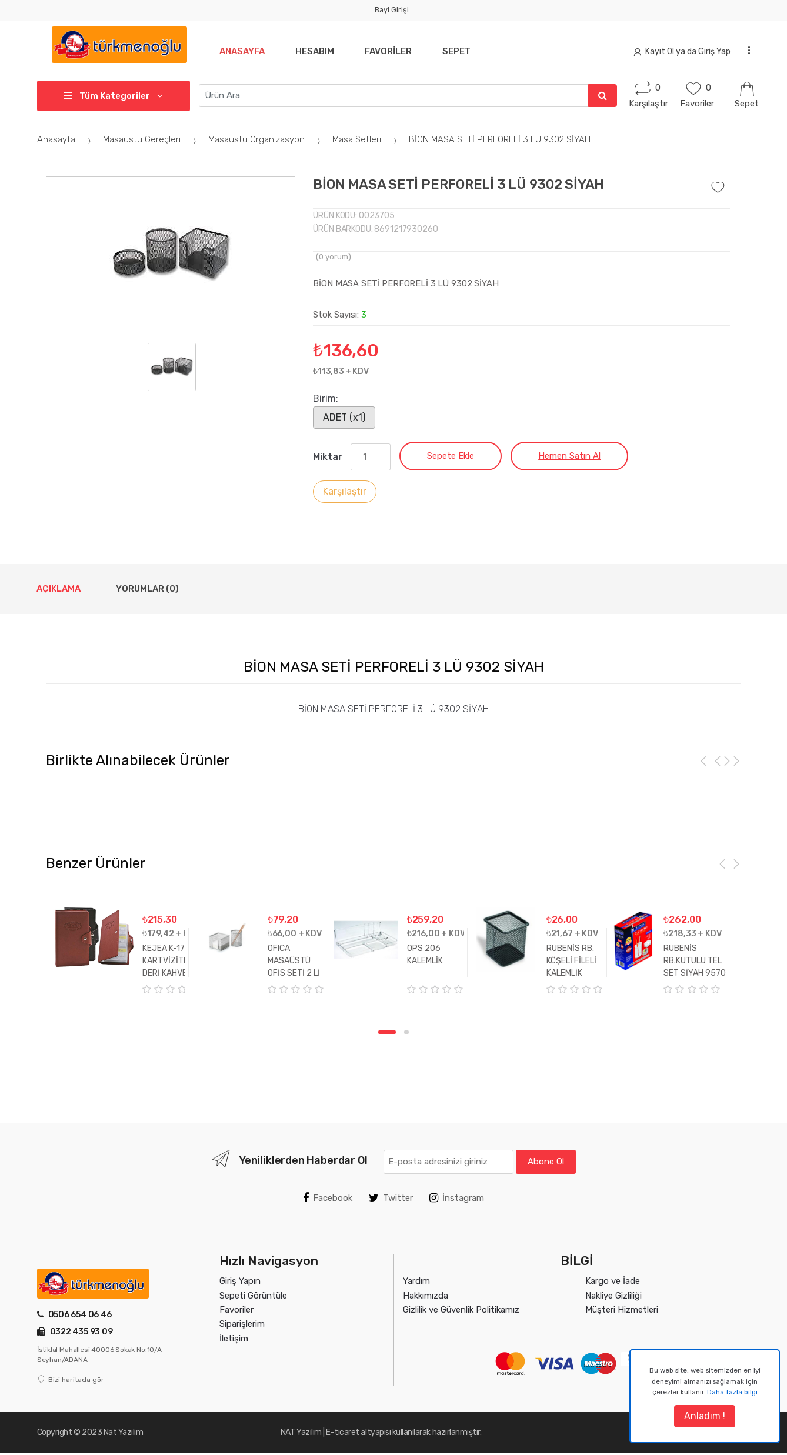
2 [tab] (406, 1032)
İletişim (233, 1338)
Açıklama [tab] (58, 588)
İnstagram (456, 1198)
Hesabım (314, 51)
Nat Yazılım (124, 1432)
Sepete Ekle (450, 455)
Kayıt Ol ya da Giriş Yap (682, 51)
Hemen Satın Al (569, 455)
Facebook (327, 1198)
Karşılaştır (344, 491)
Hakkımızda (425, 1295)
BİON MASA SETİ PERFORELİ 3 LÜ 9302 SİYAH (500, 139)
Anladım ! (704, 1415)
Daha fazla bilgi (732, 1392)
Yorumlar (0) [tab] (147, 588)
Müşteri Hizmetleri (621, 1309)
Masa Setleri (366, 139)
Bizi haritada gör (70, 1380)
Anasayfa (242, 51)
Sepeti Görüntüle (253, 1295)
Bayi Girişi (392, 9)
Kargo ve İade (612, 1281)
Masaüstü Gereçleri (151, 139)
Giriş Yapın (240, 1281)
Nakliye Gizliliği (613, 1295)
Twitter (391, 1198)
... (746, 49)
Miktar (327, 456)
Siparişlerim (242, 1324)
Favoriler (388, 51)
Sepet (456, 51)
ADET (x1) (344, 417)
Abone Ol (546, 1161)
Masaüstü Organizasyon (266, 139)
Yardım (416, 1281)
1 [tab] (387, 1032)
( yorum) (333, 256)
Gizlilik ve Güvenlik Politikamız (461, 1309)
